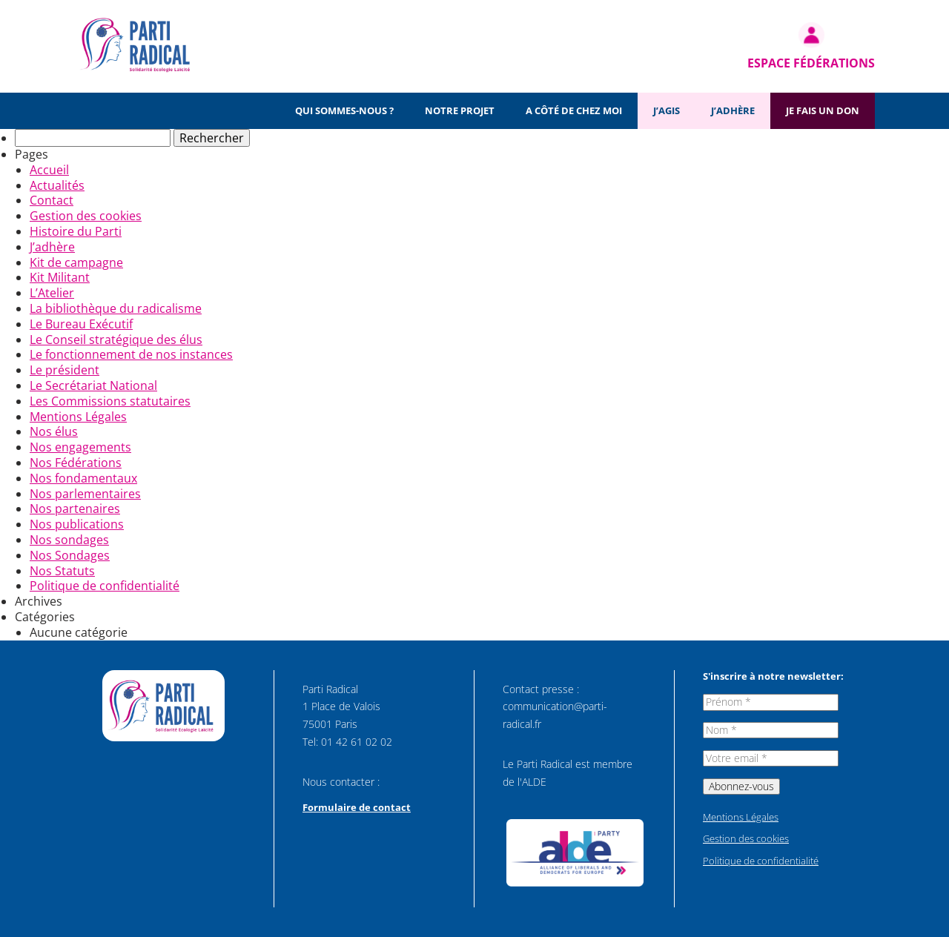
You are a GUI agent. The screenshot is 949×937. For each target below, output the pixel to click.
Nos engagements (80, 447)
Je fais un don (822, 110)
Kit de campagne (76, 262)
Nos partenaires (75, 508)
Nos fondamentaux (83, 478)
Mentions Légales (78, 416)
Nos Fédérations (76, 462)
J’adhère (733, 110)
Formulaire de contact (356, 807)
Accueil (49, 170)
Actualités (57, 185)
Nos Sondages (70, 555)
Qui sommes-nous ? (344, 110)
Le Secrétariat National (93, 385)
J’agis (666, 110)
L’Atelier (52, 293)
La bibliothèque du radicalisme (116, 308)
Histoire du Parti (76, 231)
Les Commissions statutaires (110, 401)
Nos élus (54, 431)
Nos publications (77, 524)
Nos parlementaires (85, 494)
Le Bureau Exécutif (81, 324)
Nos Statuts (62, 571)
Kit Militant (60, 277)
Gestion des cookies (86, 216)
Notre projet (460, 110)
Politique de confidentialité (104, 585)
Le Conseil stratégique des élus (116, 339)
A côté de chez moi (574, 110)
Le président (64, 370)
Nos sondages (69, 540)
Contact (51, 200)
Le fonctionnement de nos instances (131, 354)
